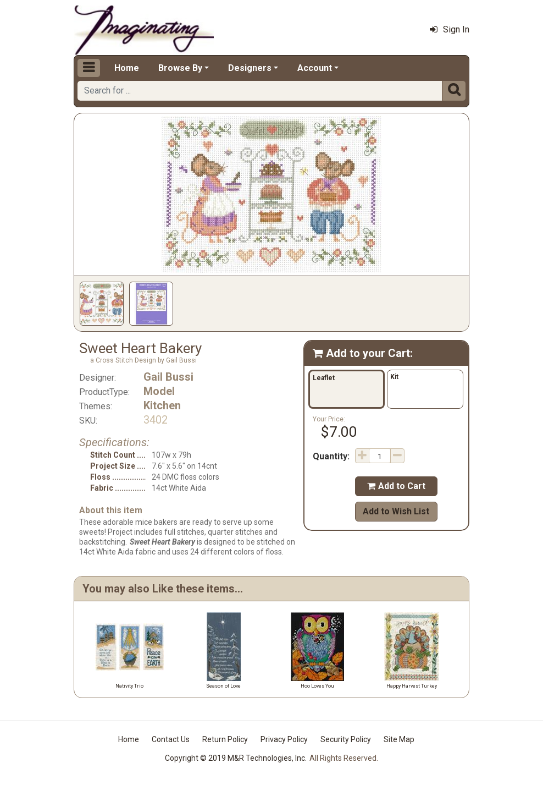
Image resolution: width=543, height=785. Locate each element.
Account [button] (314, 68)
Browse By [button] (180, 68)
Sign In (449, 29)
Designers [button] (250, 68)
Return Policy (225, 739)
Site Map (399, 739)
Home (126, 68)
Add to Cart (396, 486)
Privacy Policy (284, 739)
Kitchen (162, 405)
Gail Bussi (168, 376)
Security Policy (345, 739)
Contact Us (171, 739)
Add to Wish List (396, 511)
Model (159, 391)
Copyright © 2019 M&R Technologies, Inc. (236, 758)
